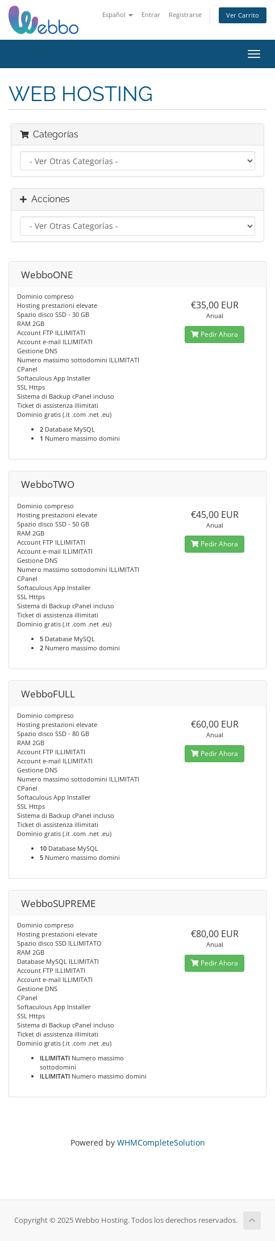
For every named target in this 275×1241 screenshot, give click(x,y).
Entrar (150, 14)
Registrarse (185, 14)
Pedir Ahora (214, 334)
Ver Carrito (242, 15)
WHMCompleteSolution (161, 1142)
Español (117, 14)
